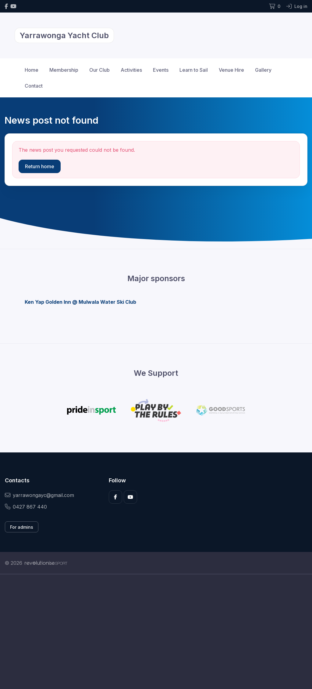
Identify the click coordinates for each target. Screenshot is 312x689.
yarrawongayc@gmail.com (39, 495)
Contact (34, 86)
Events (160, 70)
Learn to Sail (193, 70)
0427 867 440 (26, 507)
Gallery (263, 70)
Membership (63, 70)
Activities (131, 70)
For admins (21, 527)
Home (31, 70)
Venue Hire (231, 70)
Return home (39, 166)
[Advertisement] (156, 631)
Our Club (99, 70)
